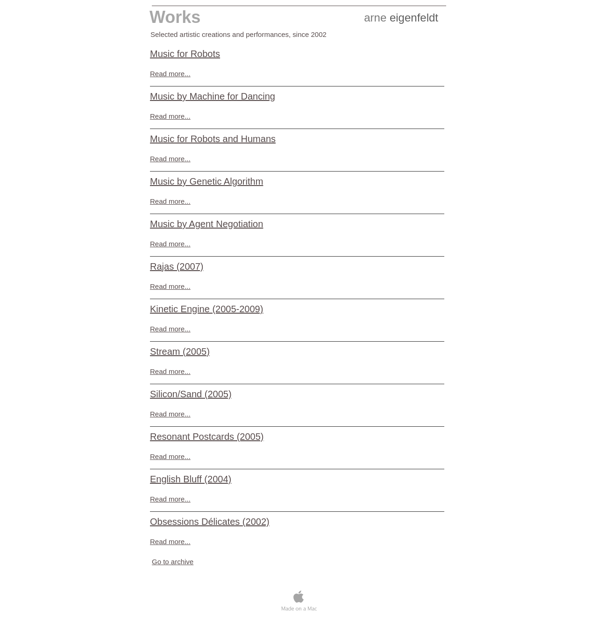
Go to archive (172, 562)
